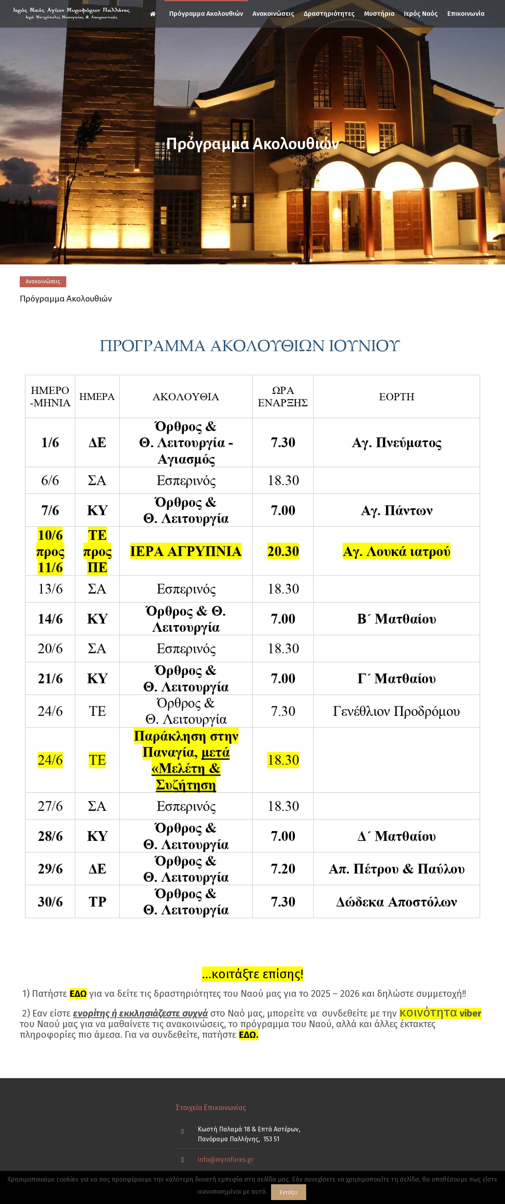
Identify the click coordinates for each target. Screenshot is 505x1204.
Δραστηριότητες (329, 13)
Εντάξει (288, 1192)
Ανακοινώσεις (273, 13)
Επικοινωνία (465, 13)
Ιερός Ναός (421, 13)
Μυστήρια (379, 13)
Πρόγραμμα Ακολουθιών (206, 13)
